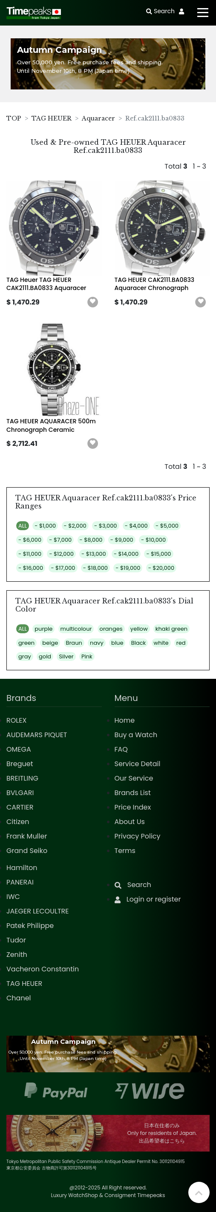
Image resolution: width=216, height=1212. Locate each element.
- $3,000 (105, 526)
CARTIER (19, 807)
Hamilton (21, 868)
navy (97, 643)
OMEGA (18, 749)
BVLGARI (20, 793)
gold (45, 656)
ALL (22, 526)
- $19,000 (127, 568)
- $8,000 (91, 540)
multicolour (76, 629)
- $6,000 (29, 540)
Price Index (133, 807)
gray (24, 656)
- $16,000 (30, 568)
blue (117, 643)
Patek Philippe (30, 926)
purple (43, 629)
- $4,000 (136, 526)
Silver (66, 656)
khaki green (171, 629)
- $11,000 (29, 554)
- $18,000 (95, 568)
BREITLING (22, 778)
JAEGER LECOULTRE (37, 911)
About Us (130, 822)
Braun (74, 643)
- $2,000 (75, 526)
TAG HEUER (52, 118)
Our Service (134, 778)
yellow (139, 629)
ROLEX (16, 720)
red (181, 643)
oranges (111, 629)
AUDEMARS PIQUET (36, 735)
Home (125, 720)
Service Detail (138, 764)
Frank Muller (26, 836)
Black (138, 643)
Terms (125, 851)
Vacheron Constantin (42, 969)
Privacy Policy (138, 836)
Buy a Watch (136, 735)
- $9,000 (121, 540)
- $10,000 (153, 540)
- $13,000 (93, 554)
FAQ (121, 749)
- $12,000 (61, 554)
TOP (13, 118)
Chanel (18, 998)
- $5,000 (167, 526)
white (161, 643)
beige (50, 643)
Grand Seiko (26, 851)
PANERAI (20, 882)
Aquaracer (98, 118)
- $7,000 (60, 540)
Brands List (133, 793)
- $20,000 (161, 568)
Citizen (17, 822)
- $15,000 (158, 554)
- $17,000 (63, 568)
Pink (86, 656)
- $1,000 (45, 526)
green (26, 643)
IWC (13, 897)
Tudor (16, 940)
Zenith (16, 954)
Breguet (19, 764)
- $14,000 (126, 554)
